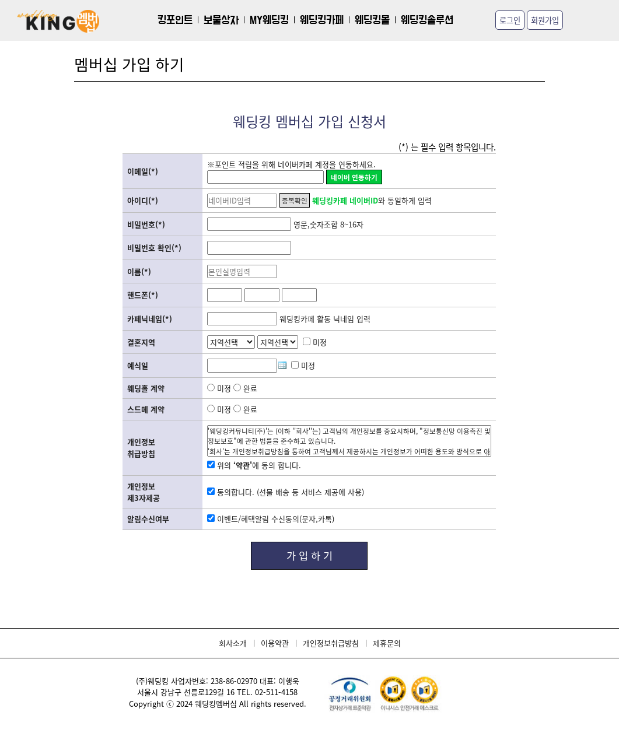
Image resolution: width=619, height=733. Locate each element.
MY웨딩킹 (269, 20)
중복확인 (294, 200)
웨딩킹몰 (372, 20)
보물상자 (221, 20)
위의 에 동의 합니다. (254, 465)
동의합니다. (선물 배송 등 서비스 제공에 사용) (285, 491)
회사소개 (233, 642)
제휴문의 (387, 642)
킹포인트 (175, 20)
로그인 (509, 20)
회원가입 (545, 20)
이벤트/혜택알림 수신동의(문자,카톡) (270, 518)
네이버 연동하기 (354, 177)
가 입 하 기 (309, 555)
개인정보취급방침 (331, 642)
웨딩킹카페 (322, 20)
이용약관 (275, 642)
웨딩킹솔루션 (427, 20)
